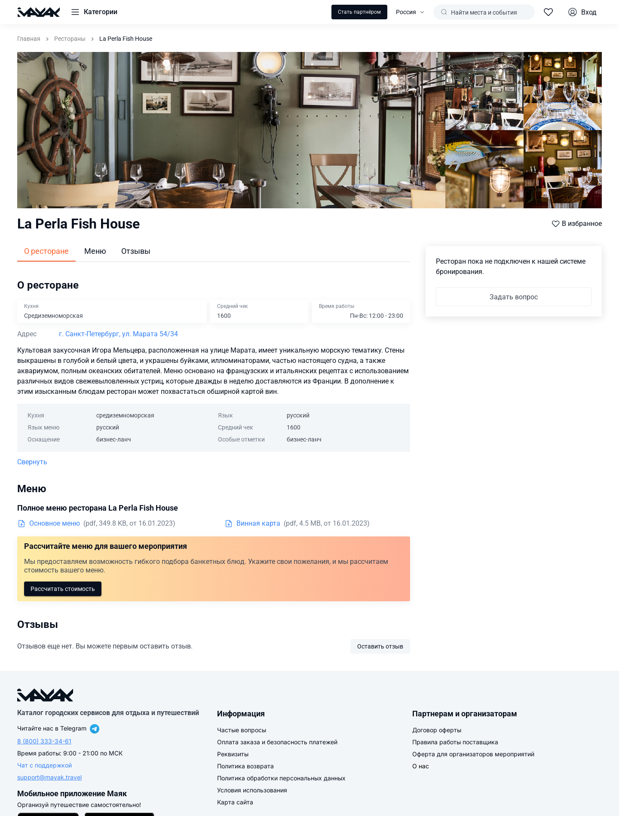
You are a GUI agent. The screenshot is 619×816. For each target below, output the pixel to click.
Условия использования (252, 790)
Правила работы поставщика (455, 742)
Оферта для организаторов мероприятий (473, 754)
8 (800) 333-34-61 (44, 741)
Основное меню (48, 523)
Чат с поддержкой (44, 765)
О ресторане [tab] (46, 251)
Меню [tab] (95, 251)
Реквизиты (232, 754)
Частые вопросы (241, 730)
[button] (94, 12)
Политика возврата (245, 766)
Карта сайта (235, 802)
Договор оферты (436, 730)
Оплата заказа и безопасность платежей (277, 742)
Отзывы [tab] (135, 251)
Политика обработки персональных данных (281, 778)
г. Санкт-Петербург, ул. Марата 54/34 (118, 334)
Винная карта (252, 523)
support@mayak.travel (49, 777)
